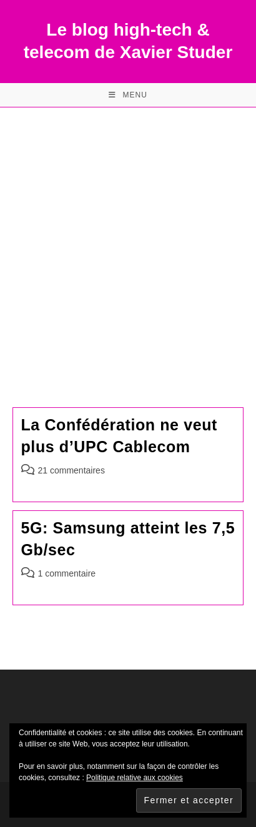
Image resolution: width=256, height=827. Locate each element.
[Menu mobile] (128, 95)
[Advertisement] (128, 242)
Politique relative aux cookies (134, 777)
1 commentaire (67, 573)
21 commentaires (71, 470)
